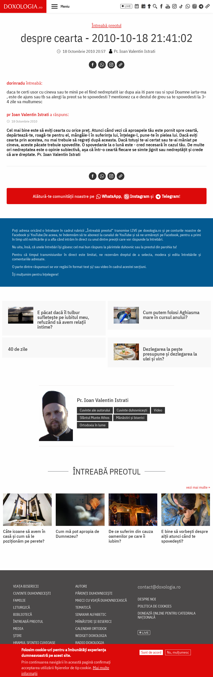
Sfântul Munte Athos (94, 417)
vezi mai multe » (198, 487)
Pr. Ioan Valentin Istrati (134, 51)
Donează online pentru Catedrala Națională (166, 615)
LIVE (128, 6)
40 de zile (17, 349)
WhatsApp (111, 196)
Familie (19, 600)
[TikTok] (181, 6)
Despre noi (147, 599)
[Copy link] (120, 65)
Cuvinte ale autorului (95, 410)
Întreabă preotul (106, 25)
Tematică (83, 607)
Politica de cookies (154, 606)
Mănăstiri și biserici (130, 417)
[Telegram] (201, 6)
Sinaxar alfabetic (90, 615)
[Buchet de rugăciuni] (149, 6)
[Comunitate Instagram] (194, 6)
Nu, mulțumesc (178, 653)
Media (18, 629)
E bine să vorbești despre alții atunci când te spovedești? (184, 536)
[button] (60, 6)
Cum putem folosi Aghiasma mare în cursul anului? (171, 315)
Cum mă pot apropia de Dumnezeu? (77, 534)
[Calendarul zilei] (143, 6)
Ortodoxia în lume (93, 425)
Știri (17, 636)
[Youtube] (168, 6)
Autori (81, 586)
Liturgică (21, 607)
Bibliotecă (22, 615)
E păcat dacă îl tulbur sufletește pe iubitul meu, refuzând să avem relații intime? (63, 319)
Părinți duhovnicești (93, 593)
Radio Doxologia (89, 643)
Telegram (170, 196)
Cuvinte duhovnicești (132, 410)
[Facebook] (161, 6)
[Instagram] (174, 6)
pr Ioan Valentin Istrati (28, 114)
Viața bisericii (26, 586)
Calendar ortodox (91, 629)
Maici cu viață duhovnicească (101, 600)
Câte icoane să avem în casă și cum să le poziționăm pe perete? (24, 536)
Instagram (139, 196)
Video (158, 410)
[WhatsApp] (188, 6)
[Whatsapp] (102, 65)
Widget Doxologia (91, 636)
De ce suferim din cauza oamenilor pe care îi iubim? (131, 536)
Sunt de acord (151, 653)
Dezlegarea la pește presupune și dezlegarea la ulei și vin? (170, 354)
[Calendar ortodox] (137, 6)
